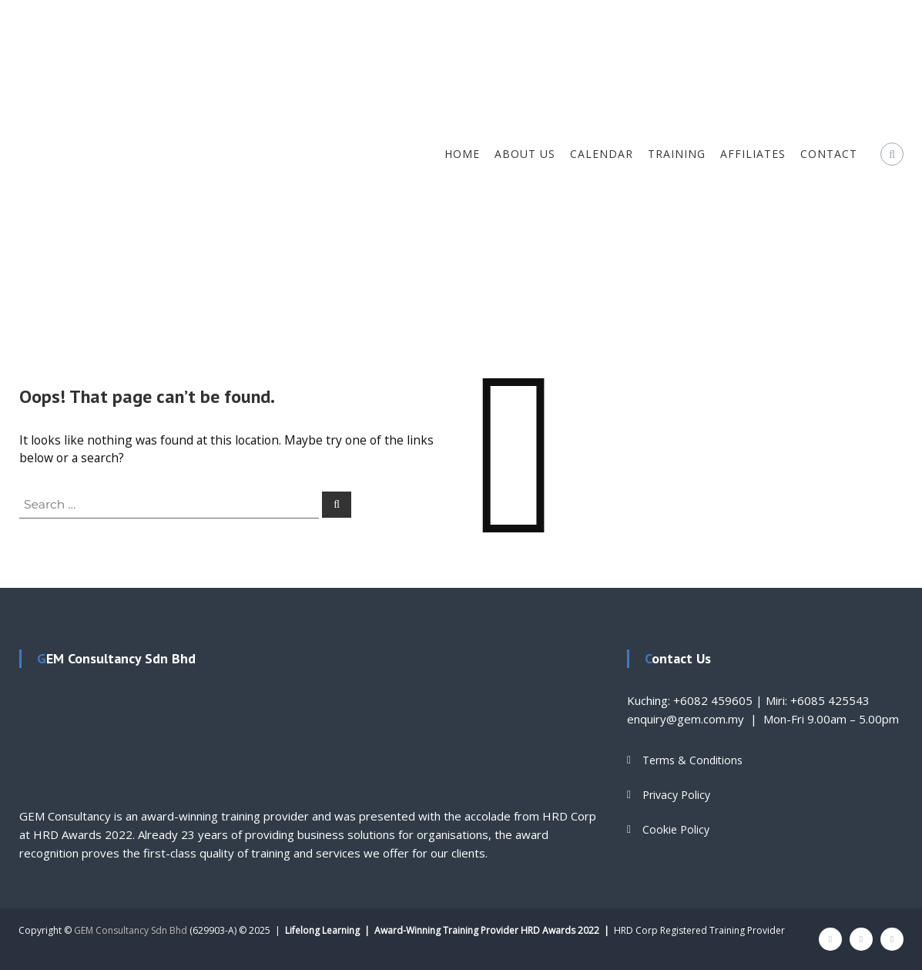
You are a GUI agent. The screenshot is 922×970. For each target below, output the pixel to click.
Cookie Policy (675, 829)
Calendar (601, 153)
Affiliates (753, 153)
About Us (525, 153)
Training (677, 153)
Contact (828, 153)
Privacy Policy (676, 794)
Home (462, 153)
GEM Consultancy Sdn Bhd (130, 930)
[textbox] (309, 749)
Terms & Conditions (692, 760)
